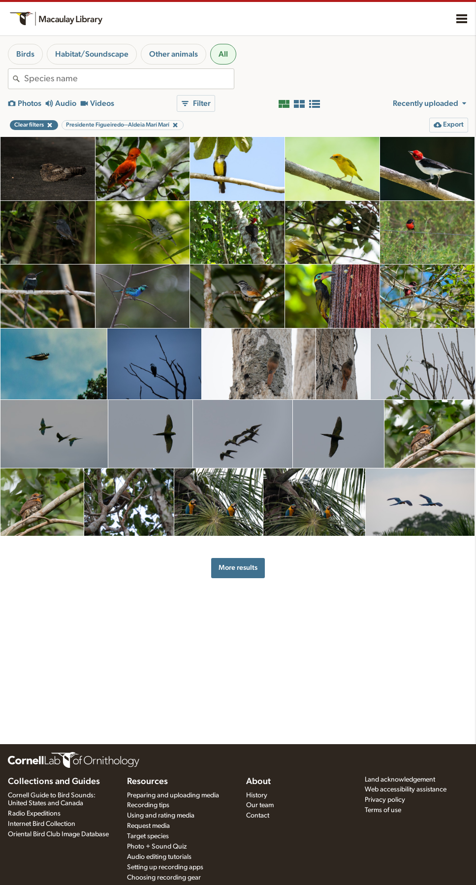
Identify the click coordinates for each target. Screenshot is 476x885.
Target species (148, 836)
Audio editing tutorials (159, 856)
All (223, 54)
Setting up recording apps (165, 867)
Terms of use (383, 810)
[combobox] (129, 79)
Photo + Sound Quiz (157, 846)
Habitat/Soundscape (91, 54)
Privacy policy (385, 799)
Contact (257, 815)
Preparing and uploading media (173, 795)
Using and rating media (160, 815)
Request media (148, 825)
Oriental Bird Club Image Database (58, 834)
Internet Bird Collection (41, 823)
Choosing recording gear (164, 877)
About (258, 781)
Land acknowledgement (400, 779)
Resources (147, 781)
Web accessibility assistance (405, 789)
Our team (260, 805)
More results (238, 567)
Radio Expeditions (34, 813)
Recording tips (148, 805)
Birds (25, 54)
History (256, 795)
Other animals (173, 54)
